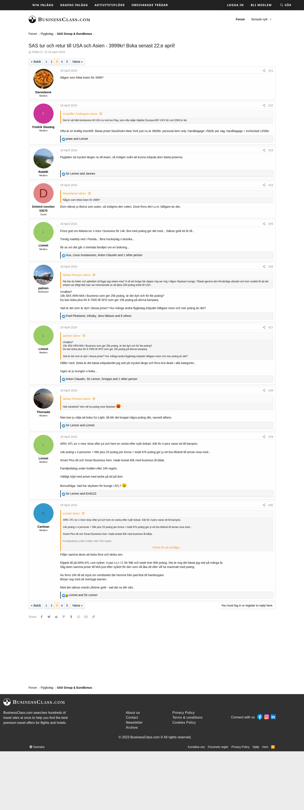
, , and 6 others (99, 316)
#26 (270, 266)
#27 (270, 327)
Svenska (37, 747)
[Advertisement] (152, 652)
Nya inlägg (43, 5)
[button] (270, 19)
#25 (270, 224)
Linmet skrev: (71, 513)
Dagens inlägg (74, 5)
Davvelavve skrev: (75, 193)
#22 (270, 105)
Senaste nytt (259, 19)
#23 (270, 150)
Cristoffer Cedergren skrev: (80, 113)
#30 (270, 505)
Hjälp (256, 747)
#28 (270, 390)
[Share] (264, 71)
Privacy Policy (240, 747)
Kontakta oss (196, 747)
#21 (270, 70)
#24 (270, 185)
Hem (265, 747)
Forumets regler (218, 747)
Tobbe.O (37, 52)
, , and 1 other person (104, 255)
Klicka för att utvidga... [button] (167, 547)
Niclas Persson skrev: (77, 275)
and (77, 138)
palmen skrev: (72, 335)
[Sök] (286, 5)
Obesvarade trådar (150, 5)
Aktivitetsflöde (110, 5)
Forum (240, 19)
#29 (270, 436)
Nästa (76, 61)
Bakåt (37, 61)
